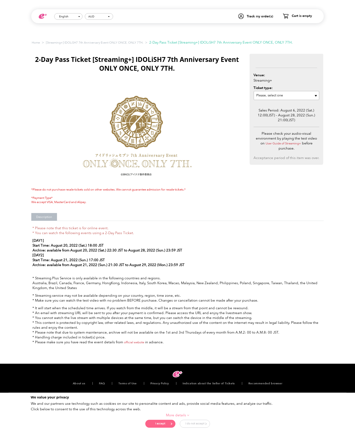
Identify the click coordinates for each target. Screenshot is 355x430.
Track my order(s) (260, 16)
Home (36, 43)
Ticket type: (263, 88)
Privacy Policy (159, 383)
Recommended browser (265, 383)
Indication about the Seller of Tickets (209, 383)
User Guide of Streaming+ (283, 143)
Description (44, 217)
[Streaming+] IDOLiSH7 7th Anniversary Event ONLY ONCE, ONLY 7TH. (94, 43)
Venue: (259, 75)
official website (134, 342)
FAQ (102, 383)
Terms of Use (127, 383)
